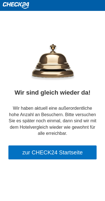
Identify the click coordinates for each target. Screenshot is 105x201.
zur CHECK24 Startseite (52, 152)
